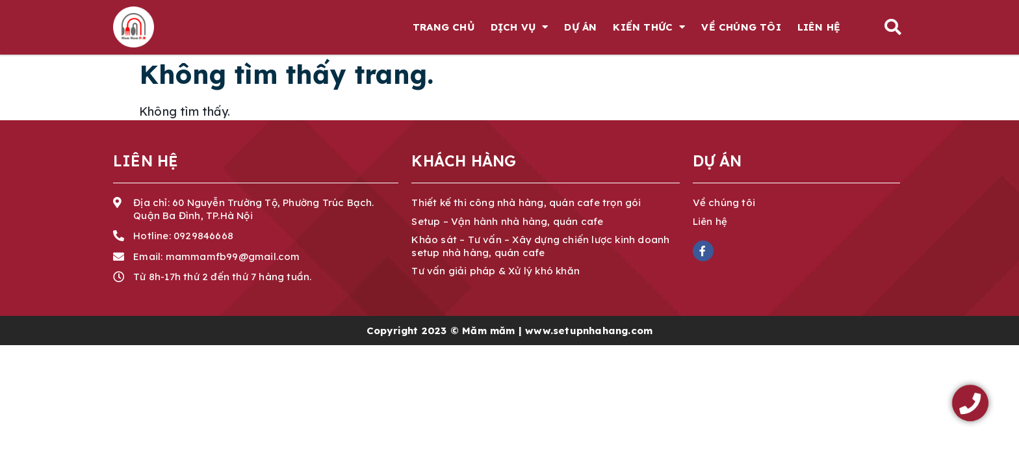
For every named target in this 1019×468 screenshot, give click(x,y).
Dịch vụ (519, 27)
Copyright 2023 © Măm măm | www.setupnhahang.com (509, 330)
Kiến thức (649, 27)
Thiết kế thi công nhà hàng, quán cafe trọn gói (526, 202)
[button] (892, 27)
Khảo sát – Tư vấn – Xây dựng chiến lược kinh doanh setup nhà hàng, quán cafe (540, 246)
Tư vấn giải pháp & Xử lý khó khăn (495, 271)
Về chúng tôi (740, 27)
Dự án (580, 27)
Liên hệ (818, 27)
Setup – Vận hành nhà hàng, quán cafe (507, 221)
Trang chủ (443, 27)
